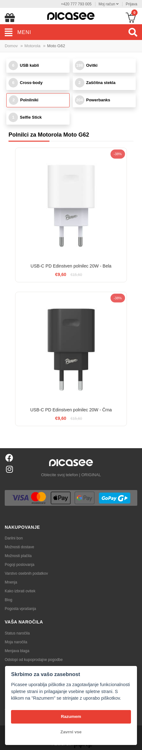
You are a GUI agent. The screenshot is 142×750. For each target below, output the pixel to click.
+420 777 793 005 (76, 4)
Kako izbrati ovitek (20, 591)
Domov (11, 45)
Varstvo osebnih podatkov (26, 573)
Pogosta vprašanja (20, 608)
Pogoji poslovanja (19, 564)
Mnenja (11, 582)
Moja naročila (16, 642)
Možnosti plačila (18, 556)
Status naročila (17, 633)
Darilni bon (14, 538)
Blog (8, 600)
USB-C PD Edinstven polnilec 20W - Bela (71, 265)
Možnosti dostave (19, 547)
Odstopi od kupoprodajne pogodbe (34, 659)
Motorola (33, 45)
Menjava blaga (17, 651)
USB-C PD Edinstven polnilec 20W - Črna (71, 409)
